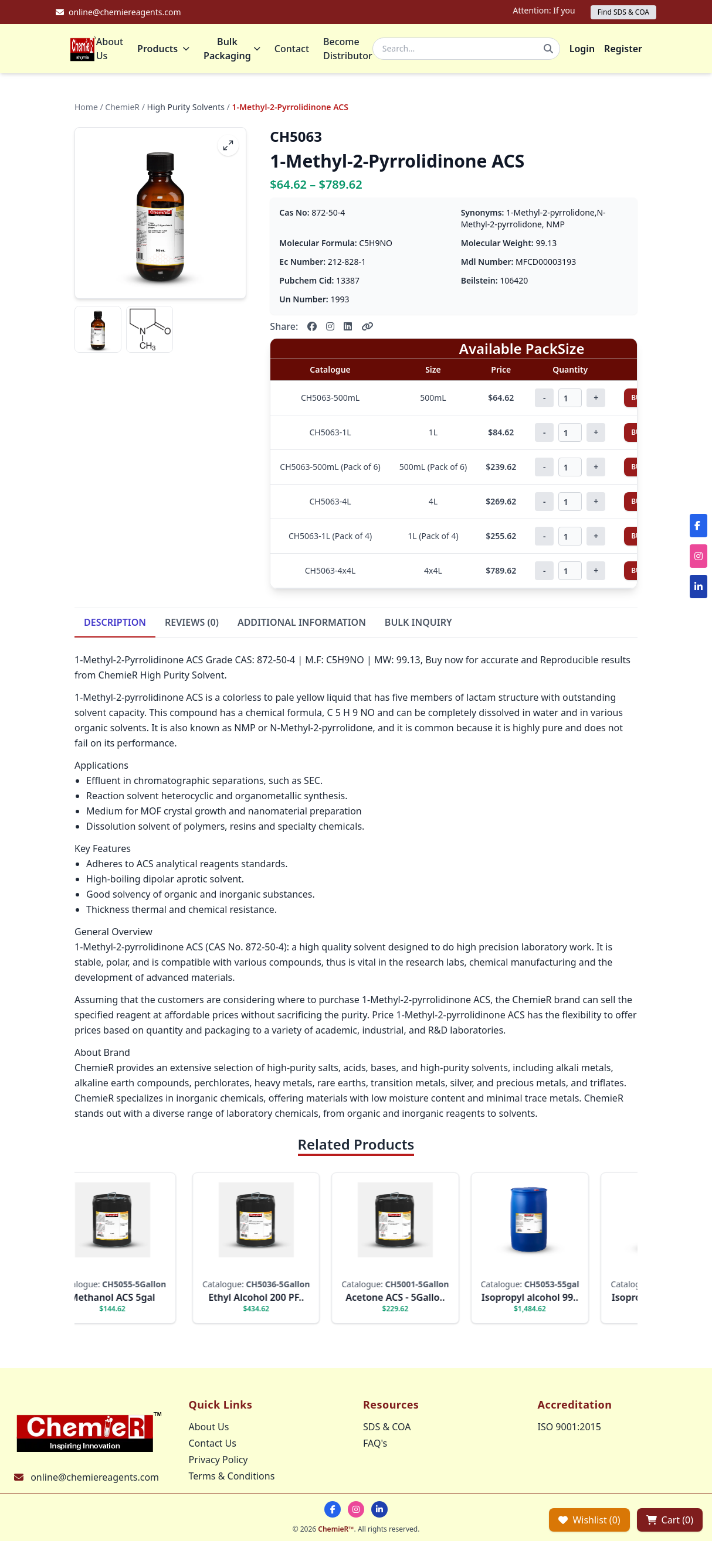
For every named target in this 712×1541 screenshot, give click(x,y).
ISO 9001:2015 (569, 1426)
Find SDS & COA (623, 12)
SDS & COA (387, 1426)
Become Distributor (347, 49)
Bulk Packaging (232, 49)
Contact (291, 49)
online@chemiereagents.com (94, 1477)
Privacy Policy (218, 1459)
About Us (109, 49)
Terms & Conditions (232, 1476)
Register (623, 49)
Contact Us (212, 1443)
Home (86, 109)
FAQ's (375, 1443)
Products (163, 49)
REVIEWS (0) (192, 624)
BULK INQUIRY (418, 624)
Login (582, 49)
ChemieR (122, 109)
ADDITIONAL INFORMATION (302, 624)
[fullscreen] (228, 147)
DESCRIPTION (115, 624)
